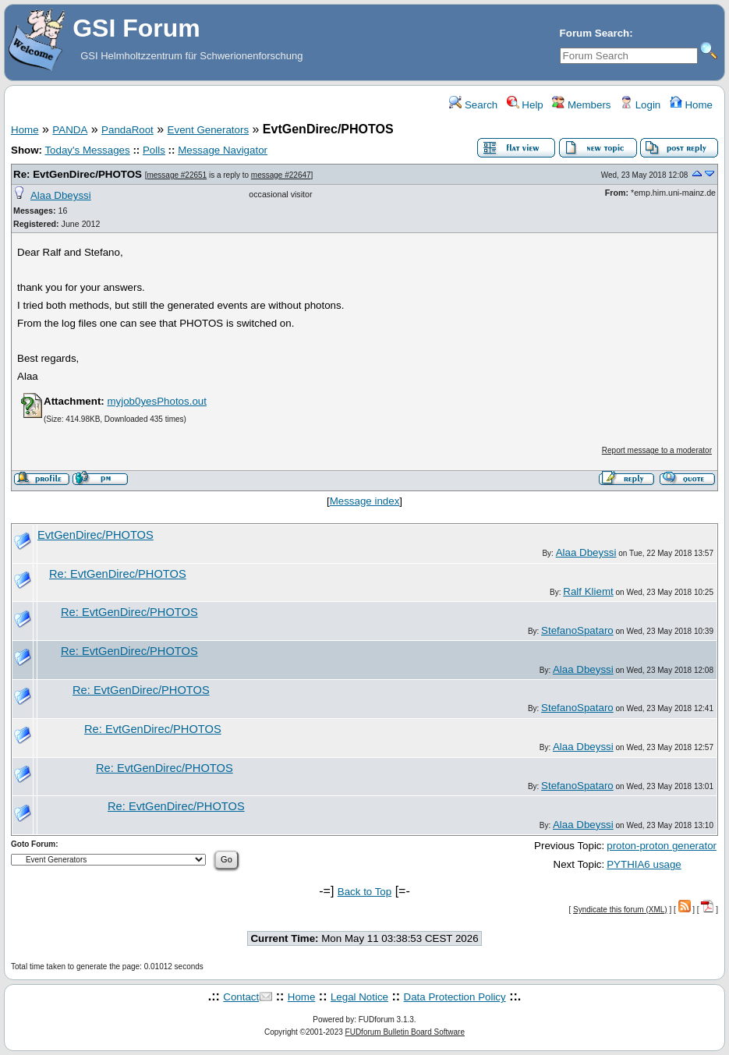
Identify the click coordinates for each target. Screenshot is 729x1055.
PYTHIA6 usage (644, 864)
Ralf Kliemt (588, 591)
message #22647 (281, 175)
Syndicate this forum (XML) (620, 909)
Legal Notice (359, 997)
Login (640, 105)
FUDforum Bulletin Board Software (405, 1032)
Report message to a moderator (657, 450)
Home (691, 105)
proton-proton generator (662, 845)
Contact (241, 997)
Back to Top (364, 891)
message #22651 (177, 175)
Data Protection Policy (455, 997)
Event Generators (208, 130)
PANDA (69, 130)
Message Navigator (222, 150)
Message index (365, 501)
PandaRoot (127, 130)
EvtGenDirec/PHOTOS (95, 535)
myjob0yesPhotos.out (156, 401)
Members (581, 105)
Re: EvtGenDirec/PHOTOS (77, 174)
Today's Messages (86, 150)
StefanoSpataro (577, 630)
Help (525, 105)
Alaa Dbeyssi (60, 195)
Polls (154, 150)
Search (473, 105)
